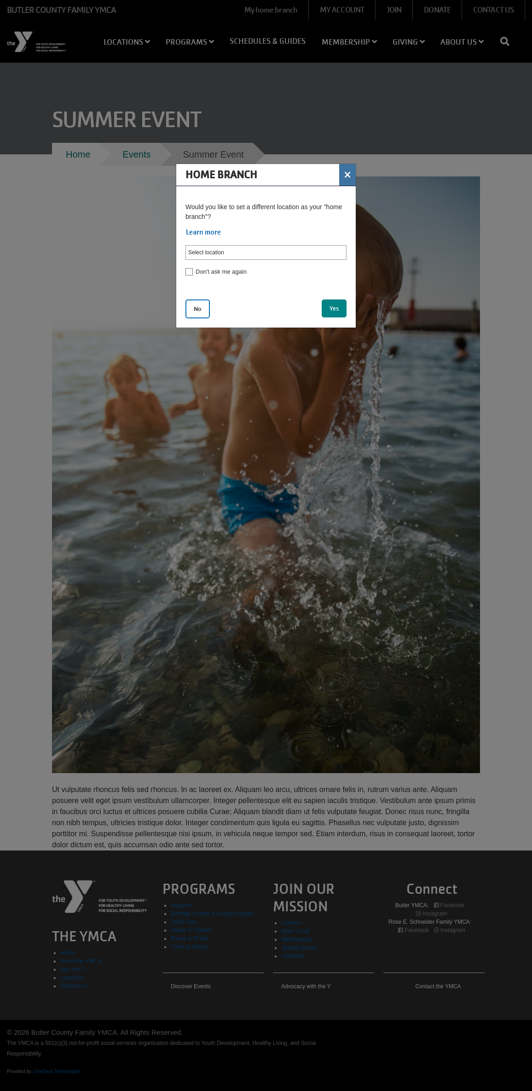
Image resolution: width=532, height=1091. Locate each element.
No (198, 309)
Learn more (203, 232)
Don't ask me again (221, 271)
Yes (334, 308)
